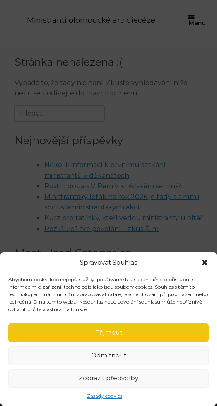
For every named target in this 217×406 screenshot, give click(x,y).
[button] (204, 262)
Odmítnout (108, 355)
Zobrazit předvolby (108, 378)
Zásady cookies (104, 396)
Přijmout (108, 332)
